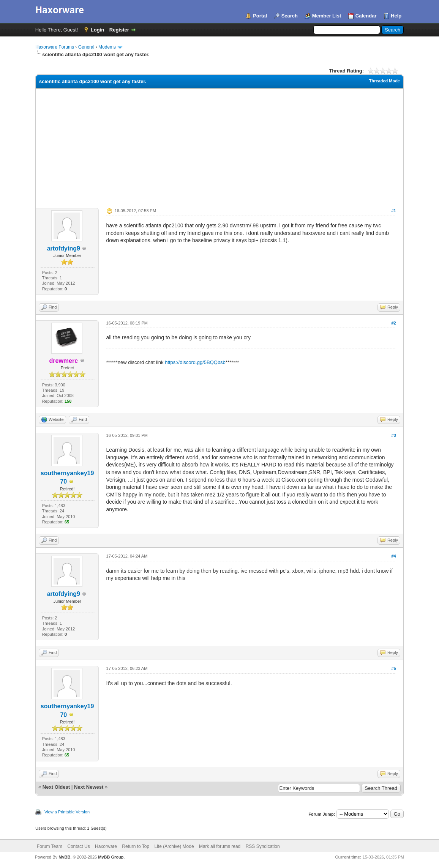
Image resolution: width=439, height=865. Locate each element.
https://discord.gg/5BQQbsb (195, 362)
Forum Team (49, 846)
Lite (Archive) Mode (174, 846)
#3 (393, 435)
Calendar (366, 16)
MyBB (64, 857)
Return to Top (135, 846)
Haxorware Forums (54, 47)
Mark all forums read (219, 846)
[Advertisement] (219, 145)
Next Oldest (56, 787)
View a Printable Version (67, 812)
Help (396, 16)
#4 (393, 556)
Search (289, 16)
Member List (326, 16)
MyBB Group (110, 857)
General (86, 47)
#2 (393, 323)
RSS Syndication (263, 846)
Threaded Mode (384, 81)
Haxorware (106, 846)
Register (119, 30)
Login (97, 30)
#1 (393, 210)
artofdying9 (63, 248)
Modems (107, 47)
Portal (260, 16)
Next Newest (88, 787)
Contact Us (78, 846)
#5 (393, 668)
